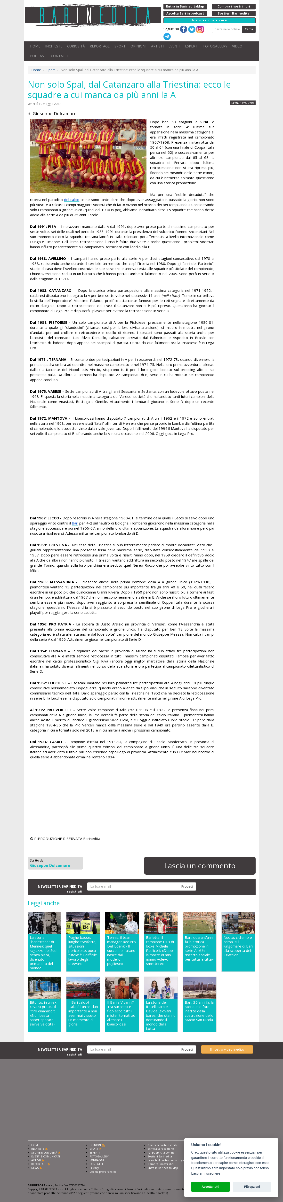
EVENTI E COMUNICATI (45, 1156)
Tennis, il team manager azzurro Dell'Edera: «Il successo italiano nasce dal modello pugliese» (121, 950)
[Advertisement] (122, 476)
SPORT (120, 46)
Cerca (249, 29)
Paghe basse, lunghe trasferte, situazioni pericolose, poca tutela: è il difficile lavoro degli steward (82, 950)
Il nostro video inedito (227, 1049)
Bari (75, 523)
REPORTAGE (100, 46)
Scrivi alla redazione (161, 1148)
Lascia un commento (199, 866)
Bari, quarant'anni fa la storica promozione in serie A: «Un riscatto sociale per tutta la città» (199, 948)
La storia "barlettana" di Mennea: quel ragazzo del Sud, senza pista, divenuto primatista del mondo (43, 952)
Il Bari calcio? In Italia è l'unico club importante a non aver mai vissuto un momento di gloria (83, 1013)
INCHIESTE (53, 46)
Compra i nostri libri (161, 1164)
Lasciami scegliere (205, 1173)
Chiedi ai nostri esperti (162, 1145)
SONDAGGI (96, 1160)
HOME (35, 46)
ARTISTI (157, 46)
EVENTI (174, 46)
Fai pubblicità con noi (161, 1152)
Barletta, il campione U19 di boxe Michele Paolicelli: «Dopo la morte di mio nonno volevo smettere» (160, 950)
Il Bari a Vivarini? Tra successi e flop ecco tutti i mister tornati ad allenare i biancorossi (121, 1013)
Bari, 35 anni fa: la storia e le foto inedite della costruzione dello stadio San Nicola (199, 1011)
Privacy (94, 1168)
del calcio (71, 199)
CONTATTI (59, 56)
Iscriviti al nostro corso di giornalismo (172, 1160)
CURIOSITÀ (76, 46)
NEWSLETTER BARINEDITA (60, 888)
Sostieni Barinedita (160, 1156)
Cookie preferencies (102, 1171)
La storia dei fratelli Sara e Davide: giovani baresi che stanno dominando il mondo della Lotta (161, 1015)
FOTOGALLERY (215, 46)
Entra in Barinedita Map (163, 1168)
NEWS (35, 1168)
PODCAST (38, 56)
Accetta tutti (210, 1186)
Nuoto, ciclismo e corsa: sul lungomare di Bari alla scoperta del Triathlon (238, 946)
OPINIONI (138, 46)
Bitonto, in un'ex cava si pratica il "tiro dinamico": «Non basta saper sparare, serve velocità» (43, 1013)
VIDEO (237, 46)
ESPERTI (191, 46)
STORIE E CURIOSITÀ (44, 1152)
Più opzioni (252, 1186)
